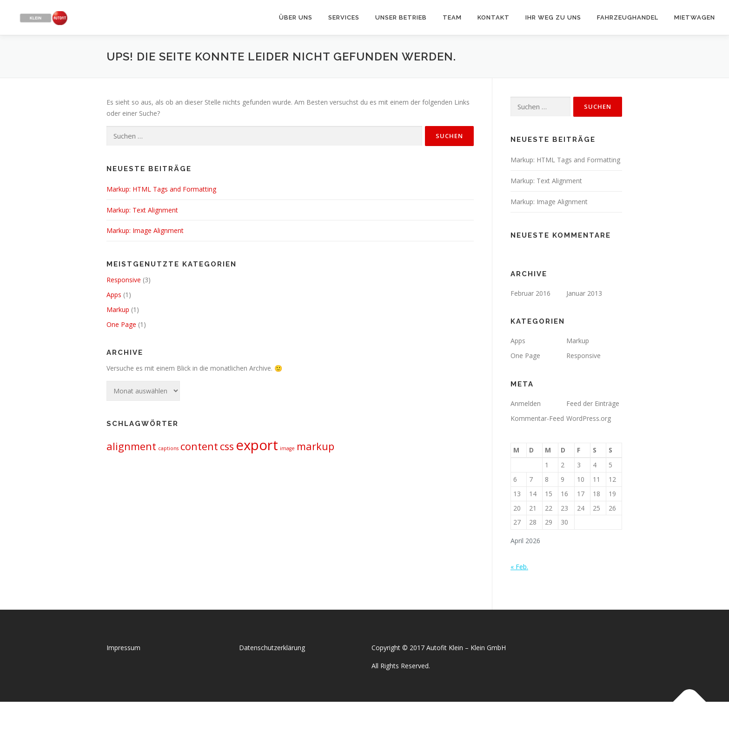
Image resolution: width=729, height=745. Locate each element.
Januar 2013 (584, 293)
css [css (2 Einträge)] (227, 446)
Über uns (295, 17)
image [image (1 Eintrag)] (287, 448)
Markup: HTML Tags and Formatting (161, 189)
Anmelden (525, 403)
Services (343, 17)
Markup (117, 309)
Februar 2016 (530, 293)
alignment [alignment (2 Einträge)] (131, 446)
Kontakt (493, 17)
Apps (113, 294)
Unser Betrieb (401, 17)
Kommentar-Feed (537, 418)
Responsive (123, 279)
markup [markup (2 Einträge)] (315, 446)
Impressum (123, 647)
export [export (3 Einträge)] (257, 445)
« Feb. (519, 566)
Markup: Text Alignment (142, 210)
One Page (121, 324)
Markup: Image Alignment (145, 230)
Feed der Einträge (592, 403)
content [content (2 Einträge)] (199, 446)
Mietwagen (694, 17)
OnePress (374, 723)
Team (452, 17)
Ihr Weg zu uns (553, 17)
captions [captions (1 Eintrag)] (168, 448)
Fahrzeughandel (627, 17)
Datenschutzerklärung (272, 647)
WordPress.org (588, 418)
